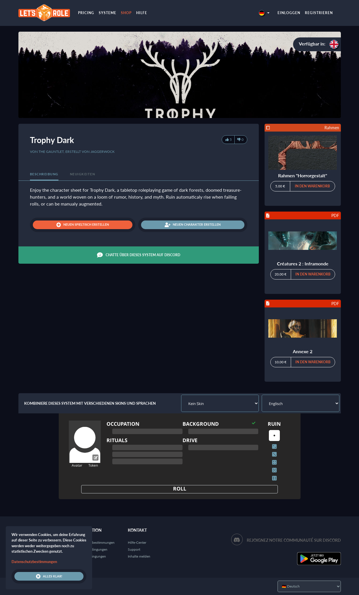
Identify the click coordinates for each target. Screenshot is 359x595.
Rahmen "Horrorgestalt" (302, 175)
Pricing (86, 13)
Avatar (77, 465)
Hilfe (141, 13)
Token (93, 465)
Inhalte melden (139, 556)
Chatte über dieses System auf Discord (138, 255)
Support (134, 549)
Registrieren (319, 13)
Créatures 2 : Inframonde (302, 263)
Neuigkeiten (82, 174)
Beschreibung (44, 174)
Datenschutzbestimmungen (94, 542)
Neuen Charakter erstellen (193, 225)
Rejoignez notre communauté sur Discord (294, 540)
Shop (126, 13)
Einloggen (289, 13)
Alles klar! (49, 576)
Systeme (107, 13)
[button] (264, 13)
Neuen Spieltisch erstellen (82, 225)
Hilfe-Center (137, 542)
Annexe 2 (302, 351)
